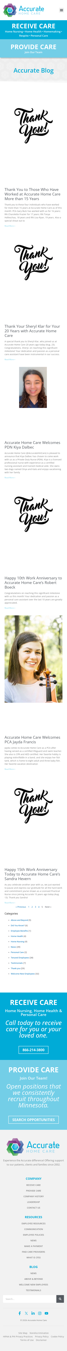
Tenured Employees (20, 957)
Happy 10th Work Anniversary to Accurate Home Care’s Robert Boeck (33, 582)
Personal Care (17, 952)
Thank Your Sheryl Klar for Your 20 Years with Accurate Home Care (32, 331)
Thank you (15, 968)
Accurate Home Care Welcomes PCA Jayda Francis (32, 739)
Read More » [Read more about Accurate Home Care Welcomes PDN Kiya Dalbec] (10, 477)
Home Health (17, 936)
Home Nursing (17, 941)
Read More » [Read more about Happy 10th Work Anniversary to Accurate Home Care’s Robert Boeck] (10, 608)
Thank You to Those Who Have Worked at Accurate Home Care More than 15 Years (32, 194)
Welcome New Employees (23, 973)
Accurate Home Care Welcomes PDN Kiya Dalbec (32, 445)
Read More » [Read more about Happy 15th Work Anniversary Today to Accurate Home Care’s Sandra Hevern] (10, 902)
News (13, 947)
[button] (61, 10)
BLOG (33, 1267)
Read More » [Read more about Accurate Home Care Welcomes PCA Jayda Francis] (10, 769)
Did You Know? (18, 925)
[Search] (60, 1299)
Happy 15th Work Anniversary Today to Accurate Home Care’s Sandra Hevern (32, 874)
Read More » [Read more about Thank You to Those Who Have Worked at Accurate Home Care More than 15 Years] (10, 226)
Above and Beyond (19, 920)
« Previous (21, 906)
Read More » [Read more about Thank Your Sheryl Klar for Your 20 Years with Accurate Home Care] (10, 359)
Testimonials (17, 963)
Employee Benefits (19, 931)
